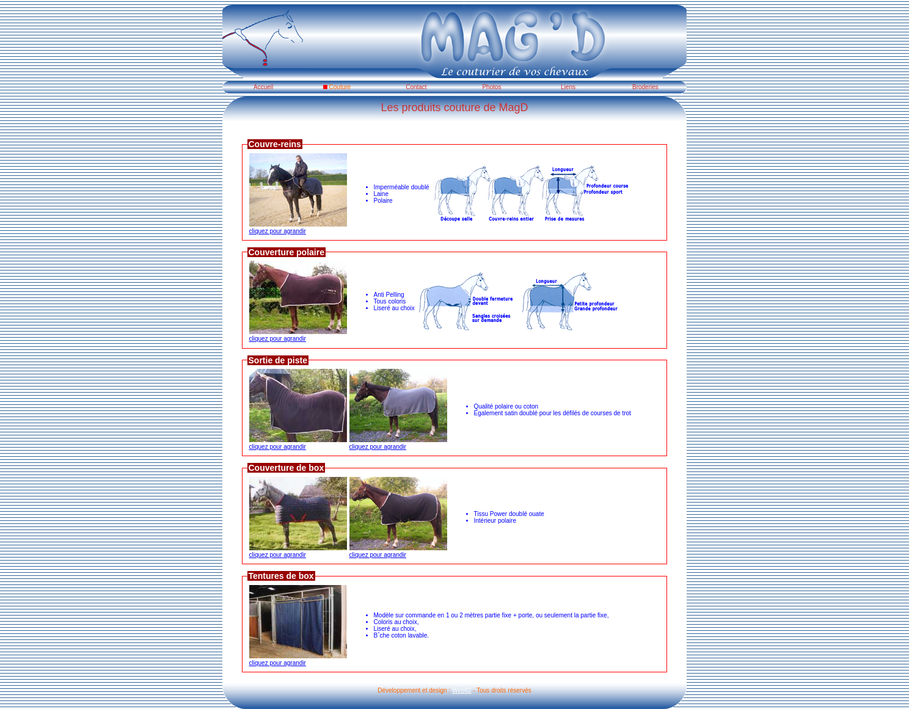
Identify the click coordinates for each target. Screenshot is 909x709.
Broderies (642, 87)
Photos (489, 87)
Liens (566, 87)
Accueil (260, 87)
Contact (413, 87)
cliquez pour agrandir (298, 228)
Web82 (462, 690)
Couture (337, 87)
